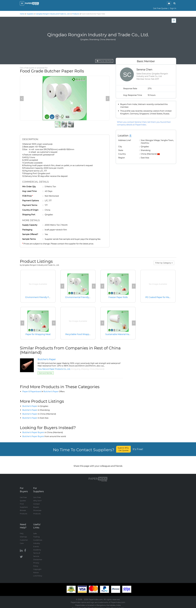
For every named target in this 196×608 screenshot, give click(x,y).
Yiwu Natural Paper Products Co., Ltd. (54, 369)
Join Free (37, 495)
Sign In (173, 8)
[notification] (169, 3)
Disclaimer (37, 557)
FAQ (21, 531)
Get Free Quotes (160, 8)
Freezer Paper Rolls (118, 297)
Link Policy (37, 573)
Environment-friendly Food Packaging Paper (47, 297)
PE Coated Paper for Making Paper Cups (165, 297)
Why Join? (37, 498)
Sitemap (23, 534)
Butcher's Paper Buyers (42, 432)
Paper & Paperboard (31, 391)
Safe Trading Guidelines (37, 534)
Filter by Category (164, 263)
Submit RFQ (123, 449)
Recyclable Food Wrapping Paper (82, 334)
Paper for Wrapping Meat (38, 334)
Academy (37, 547)
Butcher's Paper (47, 359)
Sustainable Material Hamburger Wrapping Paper (130, 334)
